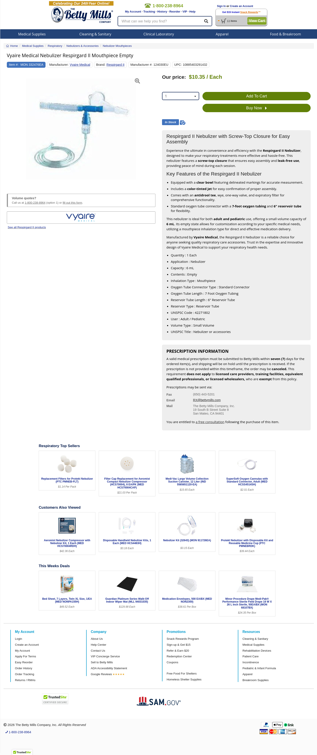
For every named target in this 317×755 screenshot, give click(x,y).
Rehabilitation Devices (256, 650)
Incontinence (250, 662)
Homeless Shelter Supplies (184, 679)
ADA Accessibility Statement (109, 668)
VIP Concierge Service (105, 656)
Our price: (174, 77)
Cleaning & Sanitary (95, 34)
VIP (184, 11)
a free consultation (210, 422)
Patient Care (250, 656)
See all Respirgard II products (27, 227)
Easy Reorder (24, 662)
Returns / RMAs (25, 680)
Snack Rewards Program (183, 638)
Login (18, 638)
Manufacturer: (59, 64)
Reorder (174, 11)
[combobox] (180, 96)
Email (170, 400)
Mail (169, 406)
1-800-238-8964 (35, 202)
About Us (97, 638)
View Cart (257, 21)
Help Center (98, 644)
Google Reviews (101, 674)
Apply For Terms (25, 656)
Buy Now (256, 108)
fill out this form (72, 202)
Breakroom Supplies (255, 680)
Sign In (221, 6)
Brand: (100, 64)
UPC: (178, 64)
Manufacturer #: (141, 64)
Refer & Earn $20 (178, 650)
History (162, 11)
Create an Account (241, 6)
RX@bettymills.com (207, 400)
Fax (169, 394)
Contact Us (98, 650)
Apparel (222, 34)
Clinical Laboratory (159, 34)
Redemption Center (179, 656)
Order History (23, 668)
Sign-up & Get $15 (179, 644)
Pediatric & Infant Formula (259, 668)
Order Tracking (24, 674)
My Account (133, 11)
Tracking (149, 11)
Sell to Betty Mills (102, 662)
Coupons (172, 662)
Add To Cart (256, 96)
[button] (12, 129)
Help (192, 11)
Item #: (14, 64)
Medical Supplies (32, 34)
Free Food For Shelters (182, 673)
